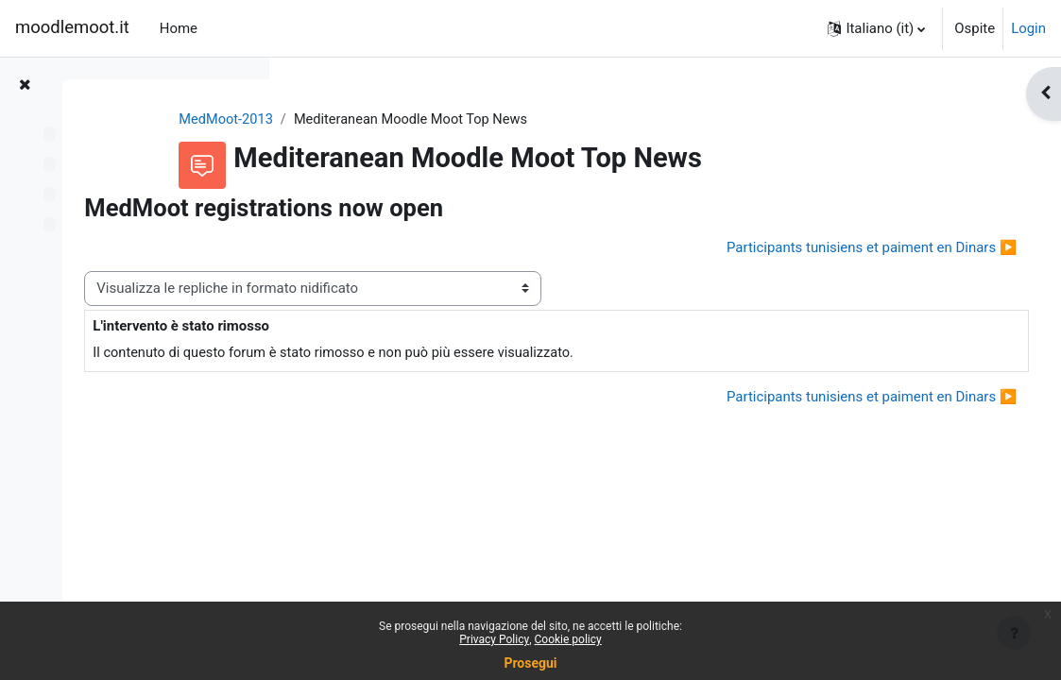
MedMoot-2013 (354, 119)
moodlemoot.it (72, 27)
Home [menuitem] (178, 28)
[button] (876, 28)
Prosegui (530, 663)
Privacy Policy (494, 639)
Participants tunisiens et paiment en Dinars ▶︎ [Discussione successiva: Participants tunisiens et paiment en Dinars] (837, 247)
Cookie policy (568, 639)
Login (1028, 28)
